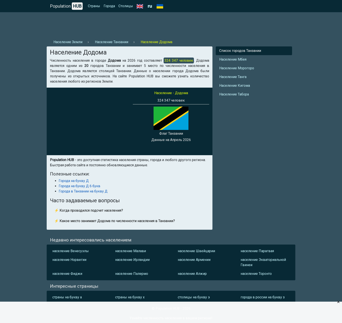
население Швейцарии (196, 251)
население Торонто (256, 274)
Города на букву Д (74, 181)
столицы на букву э (194, 297)
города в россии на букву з (263, 297)
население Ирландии (132, 260)
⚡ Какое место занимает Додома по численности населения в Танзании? (114, 221)
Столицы (125, 6)
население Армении (194, 260)
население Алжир (192, 274)
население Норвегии (69, 260)
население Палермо (131, 274)
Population (66, 6)
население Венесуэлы (70, 251)
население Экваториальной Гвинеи (263, 262)
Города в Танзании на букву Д (83, 191)
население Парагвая (257, 251)
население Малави (130, 251)
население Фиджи (67, 274)
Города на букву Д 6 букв (79, 186)
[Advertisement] (126, 24)
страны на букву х (130, 297)
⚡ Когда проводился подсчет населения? (88, 210)
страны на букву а (67, 297)
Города (109, 6)
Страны (94, 6)
